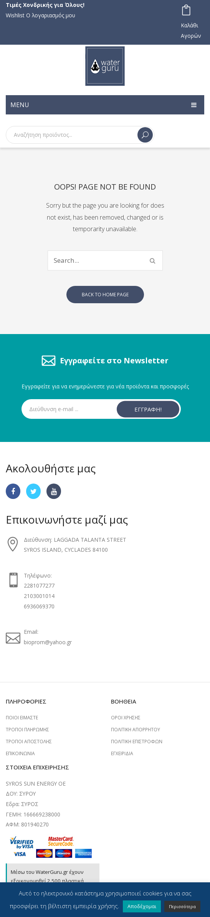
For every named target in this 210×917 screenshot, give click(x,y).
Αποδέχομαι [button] (141, 906)
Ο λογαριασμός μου (50, 15)
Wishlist (15, 15)
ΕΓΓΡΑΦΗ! (148, 409)
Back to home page (105, 294)
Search (145, 135)
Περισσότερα (182, 906)
